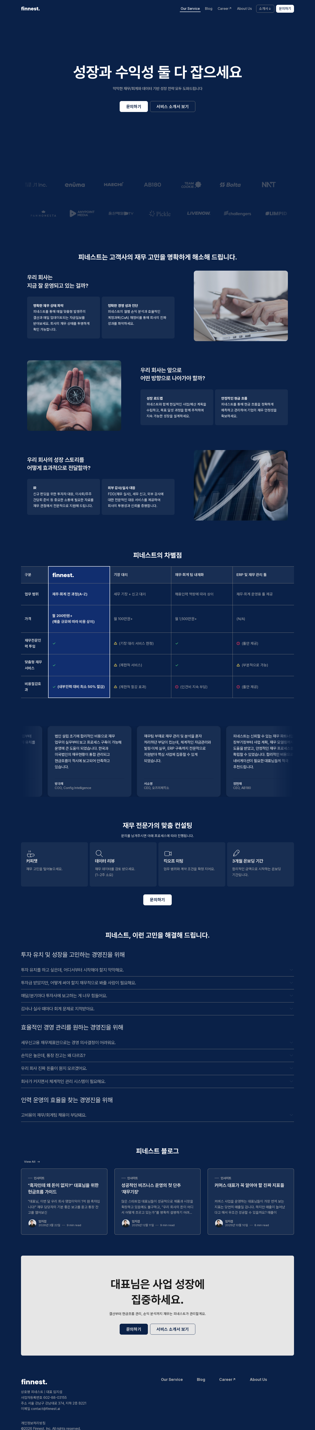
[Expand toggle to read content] (291, 969)
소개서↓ (265, 9)
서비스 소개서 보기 (172, 106)
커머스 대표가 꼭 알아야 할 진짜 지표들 (249, 1185)
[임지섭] (32, 1223)
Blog (208, 9)
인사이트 (39, 1178)
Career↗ (225, 9)
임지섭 (42, 1221)
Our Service (190, 9)
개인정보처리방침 (33, 1423)
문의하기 (285, 9)
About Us (244, 9)
